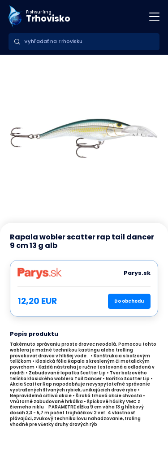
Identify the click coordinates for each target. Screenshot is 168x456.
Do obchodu (129, 301)
